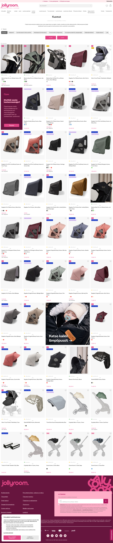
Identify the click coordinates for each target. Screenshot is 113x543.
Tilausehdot (4, 497)
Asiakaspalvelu (109, 1)
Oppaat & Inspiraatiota (7, 504)
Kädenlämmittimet (89, 32)
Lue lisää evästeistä (8, 532)
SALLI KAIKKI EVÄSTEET (12, 537)
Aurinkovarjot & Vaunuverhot (24, 32)
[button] (106, 5)
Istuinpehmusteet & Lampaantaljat (73, 32)
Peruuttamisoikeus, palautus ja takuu (33, 493)
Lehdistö (25, 512)
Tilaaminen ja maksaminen (30, 500)
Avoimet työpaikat (6, 512)
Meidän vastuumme (28, 508)
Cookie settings (5, 508)
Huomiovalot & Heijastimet (55, 32)
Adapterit (11, 32)
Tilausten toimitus (28, 497)
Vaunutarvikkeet (57, 20)
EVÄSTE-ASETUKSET (30, 537)
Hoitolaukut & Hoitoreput (40, 32)
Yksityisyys (26, 504)
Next (110, 32)
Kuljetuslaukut (99, 32)
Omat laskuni (5, 500)
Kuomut (64, 20)
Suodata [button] (50, 37)
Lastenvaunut (50, 20)
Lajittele (62, 37)
